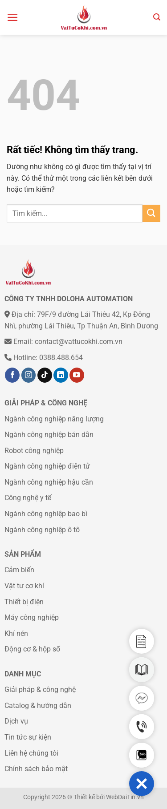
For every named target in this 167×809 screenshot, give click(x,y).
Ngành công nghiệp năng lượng (54, 419)
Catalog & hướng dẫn (37, 705)
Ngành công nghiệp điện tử (47, 466)
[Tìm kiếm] (156, 17)
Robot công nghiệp (34, 450)
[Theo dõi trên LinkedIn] (60, 375)
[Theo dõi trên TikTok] (44, 375)
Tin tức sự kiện (27, 737)
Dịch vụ (16, 721)
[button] (141, 783)
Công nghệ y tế (27, 497)
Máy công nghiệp (31, 617)
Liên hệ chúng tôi (31, 753)
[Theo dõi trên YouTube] (76, 375)
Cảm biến (19, 570)
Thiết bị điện (24, 602)
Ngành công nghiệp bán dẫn (49, 434)
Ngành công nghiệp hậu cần (48, 482)
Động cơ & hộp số (32, 649)
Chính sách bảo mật (36, 769)
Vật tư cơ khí (24, 586)
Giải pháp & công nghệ (40, 689)
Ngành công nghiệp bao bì (45, 514)
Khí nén (16, 633)
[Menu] (13, 17)
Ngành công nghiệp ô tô (42, 530)
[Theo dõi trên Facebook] (12, 375)
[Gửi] (151, 213)
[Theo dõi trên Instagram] (28, 375)
